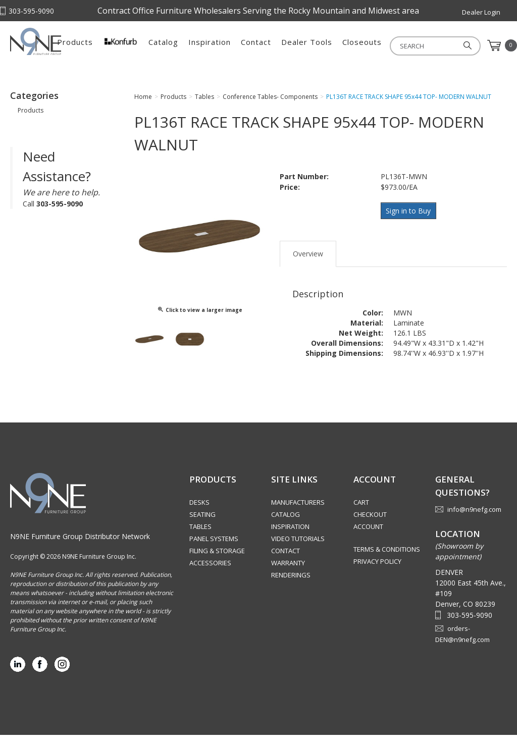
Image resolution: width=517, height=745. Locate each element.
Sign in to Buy (409, 220)
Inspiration (278, 45)
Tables (200, 536)
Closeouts (431, 45)
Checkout (370, 524)
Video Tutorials (298, 548)
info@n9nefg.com (474, 519)
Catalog (232, 45)
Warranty (288, 572)
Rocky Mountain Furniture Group (60, 49)
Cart (361, 512)
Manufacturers (298, 512)
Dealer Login (481, 12)
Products (144, 45)
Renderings (291, 585)
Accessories (210, 572)
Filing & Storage (217, 560)
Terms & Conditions (386, 559)
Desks (199, 512)
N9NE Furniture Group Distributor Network (80, 546)
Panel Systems (213, 548)
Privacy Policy (377, 571)
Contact (325, 45)
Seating (202, 524)
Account (368, 536)
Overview (308, 262)
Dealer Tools (375, 45)
